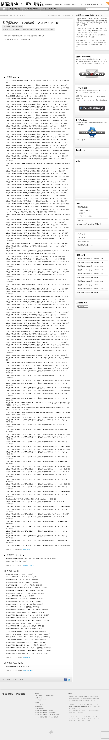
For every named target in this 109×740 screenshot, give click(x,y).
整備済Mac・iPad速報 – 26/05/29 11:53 (90, 273)
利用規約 (82, 213)
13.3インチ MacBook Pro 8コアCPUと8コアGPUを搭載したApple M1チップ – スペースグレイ (35, 80)
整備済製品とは (15, 9)
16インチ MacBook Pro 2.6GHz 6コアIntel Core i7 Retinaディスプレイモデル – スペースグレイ (35, 163)
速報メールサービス (49, 9)
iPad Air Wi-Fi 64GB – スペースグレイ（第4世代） (21, 599)
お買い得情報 (81, 241)
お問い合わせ (81, 220)
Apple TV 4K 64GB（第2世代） (15, 666)
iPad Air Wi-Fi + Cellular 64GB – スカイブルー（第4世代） (24, 609)
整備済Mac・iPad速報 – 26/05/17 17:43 (90, 288)
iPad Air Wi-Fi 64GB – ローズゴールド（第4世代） (21, 604)
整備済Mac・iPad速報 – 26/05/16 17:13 (90, 292)
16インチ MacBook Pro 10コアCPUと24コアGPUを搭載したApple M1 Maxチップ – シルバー (34, 388)
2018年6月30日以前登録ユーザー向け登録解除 (47, 714)
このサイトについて (31, 9)
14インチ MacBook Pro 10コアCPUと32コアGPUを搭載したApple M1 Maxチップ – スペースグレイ (36, 479)
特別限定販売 (93, 19)
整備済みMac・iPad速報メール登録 (44, 710)
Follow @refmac (82, 140)
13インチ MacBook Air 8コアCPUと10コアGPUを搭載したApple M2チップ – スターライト (34, 104)
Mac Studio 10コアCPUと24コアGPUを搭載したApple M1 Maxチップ (27, 253)
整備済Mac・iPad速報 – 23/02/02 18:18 (13, 15)
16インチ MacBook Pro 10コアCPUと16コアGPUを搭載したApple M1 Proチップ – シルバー (34, 262)
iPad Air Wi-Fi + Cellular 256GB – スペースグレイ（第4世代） (25, 648)
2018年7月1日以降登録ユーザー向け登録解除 (46, 717)
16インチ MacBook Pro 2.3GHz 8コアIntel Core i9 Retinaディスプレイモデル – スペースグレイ (35, 214)
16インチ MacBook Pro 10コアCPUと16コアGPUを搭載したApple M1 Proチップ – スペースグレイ (36, 279)
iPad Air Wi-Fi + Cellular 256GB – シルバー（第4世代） (23, 645)
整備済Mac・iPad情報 (22, 3)
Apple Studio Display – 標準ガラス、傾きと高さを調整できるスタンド (27, 212)
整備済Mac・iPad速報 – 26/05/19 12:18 (90, 285)
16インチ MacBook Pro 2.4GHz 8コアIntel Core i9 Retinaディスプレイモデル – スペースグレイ (35, 358)
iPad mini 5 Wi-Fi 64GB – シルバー (17, 574)
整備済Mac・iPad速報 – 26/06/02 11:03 (90, 262)
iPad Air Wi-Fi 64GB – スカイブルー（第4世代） (21, 601)
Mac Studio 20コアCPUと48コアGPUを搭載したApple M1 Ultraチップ (27, 499)
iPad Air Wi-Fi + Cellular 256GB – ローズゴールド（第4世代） (25, 650)
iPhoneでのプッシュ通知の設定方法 (89, 224)
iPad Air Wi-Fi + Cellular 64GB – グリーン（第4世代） (22, 612)
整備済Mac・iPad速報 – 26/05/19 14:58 (90, 281)
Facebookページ (97, 30)
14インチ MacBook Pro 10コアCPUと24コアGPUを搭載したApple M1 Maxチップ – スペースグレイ (36, 526)
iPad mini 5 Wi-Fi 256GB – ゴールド (17, 596)
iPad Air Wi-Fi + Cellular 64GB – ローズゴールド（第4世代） (24, 620)
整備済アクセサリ (14, 555)
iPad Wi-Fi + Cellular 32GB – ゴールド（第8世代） (21, 590)
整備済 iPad (11, 571)
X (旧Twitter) (87, 30)
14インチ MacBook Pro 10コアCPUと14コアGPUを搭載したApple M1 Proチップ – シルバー (34, 251)
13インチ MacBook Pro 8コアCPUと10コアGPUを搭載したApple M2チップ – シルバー (32, 101)
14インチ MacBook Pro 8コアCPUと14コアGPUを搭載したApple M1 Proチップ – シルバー (34, 156)
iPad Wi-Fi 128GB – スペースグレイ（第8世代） (21, 585)
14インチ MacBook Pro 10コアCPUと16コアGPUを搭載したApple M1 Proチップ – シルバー (34, 269)
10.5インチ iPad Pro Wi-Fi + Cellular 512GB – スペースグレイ (25, 634)
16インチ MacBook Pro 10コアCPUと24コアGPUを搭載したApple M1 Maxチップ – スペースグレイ (36, 393)
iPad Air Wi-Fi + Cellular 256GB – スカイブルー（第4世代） (24, 653)
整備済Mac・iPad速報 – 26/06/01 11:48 (90, 266)
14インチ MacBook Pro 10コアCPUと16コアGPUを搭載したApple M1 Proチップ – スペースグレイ (36, 264)
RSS (86, 28)
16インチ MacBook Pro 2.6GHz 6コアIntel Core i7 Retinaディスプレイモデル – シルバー (33, 337)
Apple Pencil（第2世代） (13, 561)
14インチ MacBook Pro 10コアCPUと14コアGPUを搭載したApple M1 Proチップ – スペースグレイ (36, 238)
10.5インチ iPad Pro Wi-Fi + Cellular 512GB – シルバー (23, 631)
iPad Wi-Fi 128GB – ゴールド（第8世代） (19, 579)
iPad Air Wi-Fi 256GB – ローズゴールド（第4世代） (22, 626)
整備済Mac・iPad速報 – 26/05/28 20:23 (90, 277)
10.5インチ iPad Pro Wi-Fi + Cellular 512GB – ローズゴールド (25, 637)
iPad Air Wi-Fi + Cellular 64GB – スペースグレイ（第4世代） (24, 615)
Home (4, 9)
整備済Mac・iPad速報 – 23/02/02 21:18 (30, 23)
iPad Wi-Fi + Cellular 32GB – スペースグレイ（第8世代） (23, 588)
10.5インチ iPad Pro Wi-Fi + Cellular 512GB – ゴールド (23, 639)
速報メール (99, 28)
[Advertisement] (37, 58)
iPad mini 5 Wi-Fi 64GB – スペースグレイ (19, 577)
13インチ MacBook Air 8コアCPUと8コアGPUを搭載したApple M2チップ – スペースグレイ (34, 88)
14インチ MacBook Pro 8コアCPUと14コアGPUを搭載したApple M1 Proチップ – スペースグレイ (36, 159)
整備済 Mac (11, 77)
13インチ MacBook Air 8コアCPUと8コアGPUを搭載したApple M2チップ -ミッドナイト (33, 90)
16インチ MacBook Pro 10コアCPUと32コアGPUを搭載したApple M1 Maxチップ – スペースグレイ (36, 383)
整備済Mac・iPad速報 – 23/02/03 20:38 (59, 15)
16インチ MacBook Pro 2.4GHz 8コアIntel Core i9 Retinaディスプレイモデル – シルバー (33, 355)
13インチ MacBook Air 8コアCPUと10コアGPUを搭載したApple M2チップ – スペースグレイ (34, 134)
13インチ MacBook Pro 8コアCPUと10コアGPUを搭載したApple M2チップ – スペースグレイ (34, 99)
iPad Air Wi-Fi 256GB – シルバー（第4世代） (20, 623)
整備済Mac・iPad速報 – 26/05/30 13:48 (90, 270)
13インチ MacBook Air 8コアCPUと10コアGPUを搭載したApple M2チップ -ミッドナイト (33, 107)
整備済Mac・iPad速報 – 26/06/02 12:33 (90, 258)
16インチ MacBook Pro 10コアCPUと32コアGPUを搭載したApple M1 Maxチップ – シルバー (34, 380)
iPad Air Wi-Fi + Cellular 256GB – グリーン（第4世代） (23, 642)
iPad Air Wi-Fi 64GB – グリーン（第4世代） (19, 607)
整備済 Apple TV (13, 663)
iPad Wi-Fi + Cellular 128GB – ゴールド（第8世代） (22, 593)
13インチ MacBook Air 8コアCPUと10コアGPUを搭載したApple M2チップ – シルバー (32, 131)
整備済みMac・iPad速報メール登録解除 (45, 712)
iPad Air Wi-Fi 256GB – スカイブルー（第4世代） (21, 629)
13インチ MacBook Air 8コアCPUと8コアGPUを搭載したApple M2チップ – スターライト (33, 85)
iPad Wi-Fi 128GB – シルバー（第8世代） (19, 582)
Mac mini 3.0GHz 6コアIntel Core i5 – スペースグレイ (22, 96)
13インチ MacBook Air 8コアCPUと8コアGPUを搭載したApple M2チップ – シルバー (32, 93)
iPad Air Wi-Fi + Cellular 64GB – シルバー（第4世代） (22, 618)
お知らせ (80, 237)
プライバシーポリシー (86, 216)
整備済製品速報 (17, 26)
